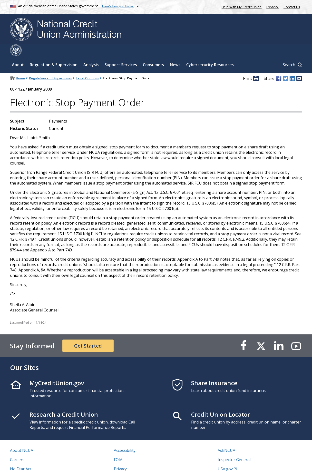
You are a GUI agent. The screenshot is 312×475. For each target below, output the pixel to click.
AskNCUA (226, 438)
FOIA (118, 448)
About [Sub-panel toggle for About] (18, 53)
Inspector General (234, 448)
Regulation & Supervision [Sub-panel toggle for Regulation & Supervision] (54, 53)
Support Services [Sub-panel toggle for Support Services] (121, 53)
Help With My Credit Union (241, 6)
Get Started (88, 334)
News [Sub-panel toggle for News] (175, 53)
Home (20, 66)
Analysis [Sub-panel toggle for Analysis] (91, 53)
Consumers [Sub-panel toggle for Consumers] (153, 53)
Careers (17, 448)
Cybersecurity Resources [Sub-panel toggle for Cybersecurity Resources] (210, 53)
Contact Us (291, 7)
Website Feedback (130, 466)
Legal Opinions (87, 66)
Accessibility (125, 438)
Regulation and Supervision (50, 66)
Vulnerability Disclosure (31, 466)
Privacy (120, 457)
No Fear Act (20, 457)
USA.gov (225, 457)
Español (272, 7)
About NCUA (21, 438)
